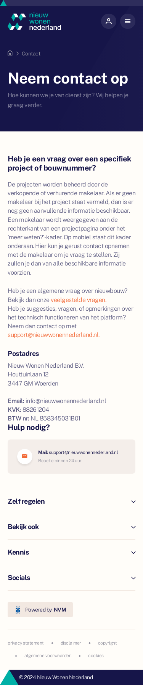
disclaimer (71, 643)
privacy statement (26, 643)
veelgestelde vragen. (78, 299)
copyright (107, 643)
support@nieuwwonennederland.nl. (54, 334)
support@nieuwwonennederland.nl (83, 452)
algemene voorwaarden (47, 655)
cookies (96, 655)
